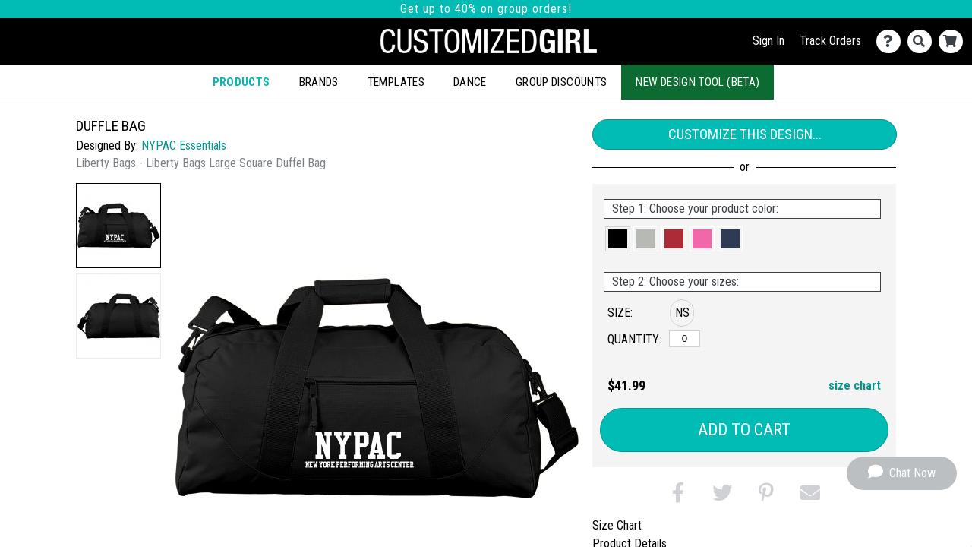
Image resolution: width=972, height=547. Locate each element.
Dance (470, 82)
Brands (319, 82)
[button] (118, 225)
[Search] (923, 41)
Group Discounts (561, 82)
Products (241, 82)
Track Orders (830, 40)
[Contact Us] (891, 41)
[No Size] (684, 338)
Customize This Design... (745, 134)
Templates (396, 82)
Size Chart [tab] (617, 525)
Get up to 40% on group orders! (486, 9)
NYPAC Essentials (183, 145)
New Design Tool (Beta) (697, 82)
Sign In (768, 40)
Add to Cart (744, 429)
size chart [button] (854, 385)
